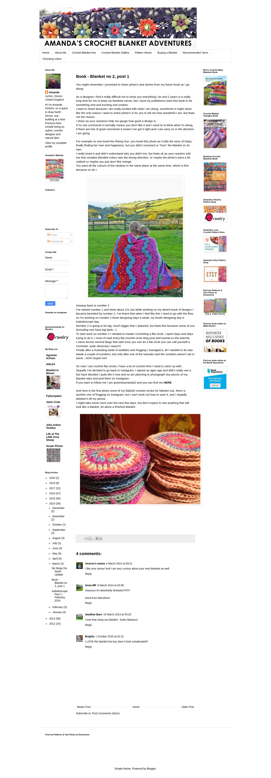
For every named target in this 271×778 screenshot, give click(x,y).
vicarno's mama (95, 563)
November (58, 516)
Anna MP (90, 585)
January (57, 612)
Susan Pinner (54, 445)
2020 (52, 477)
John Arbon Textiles (53, 426)
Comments (55, 241)
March (56, 563)
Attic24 (50, 364)
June (55, 548)
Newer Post (84, 706)
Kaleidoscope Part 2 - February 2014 (60, 596)
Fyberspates (54, 395)
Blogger (151, 768)
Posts (52, 234)
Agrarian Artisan (51, 357)
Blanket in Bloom (52, 372)
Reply (88, 573)
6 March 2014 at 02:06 (110, 585)
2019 (52, 483)
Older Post (188, 706)
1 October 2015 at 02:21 (109, 636)
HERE (168, 382)
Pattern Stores (143, 52)
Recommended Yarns (195, 52)
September (58, 529)
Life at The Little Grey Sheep (52, 436)
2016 (52, 493)
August (56, 538)
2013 (52, 618)
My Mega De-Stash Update (60, 571)
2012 (52, 623)
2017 (52, 488)
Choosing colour (52, 58)
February (58, 607)
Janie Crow (53, 401)
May (55, 553)
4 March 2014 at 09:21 (119, 563)
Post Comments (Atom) (106, 713)
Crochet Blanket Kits (84, 52)
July (55, 543)
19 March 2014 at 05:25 (117, 614)
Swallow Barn (93, 614)
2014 (52, 503)
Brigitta (89, 636)
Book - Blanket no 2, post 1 (59, 583)
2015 (52, 498)
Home (45, 52)
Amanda (54, 92)
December (58, 508)
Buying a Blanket (167, 52)
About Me (60, 52)
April (55, 558)
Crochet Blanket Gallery (115, 52)
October (57, 524)
